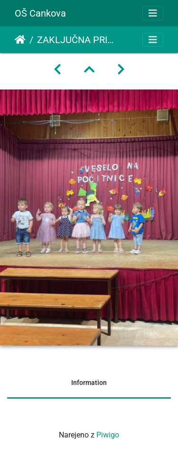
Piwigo (107, 434)
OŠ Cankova (40, 13)
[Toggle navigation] (152, 13)
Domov (20, 40)
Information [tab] (89, 382)
